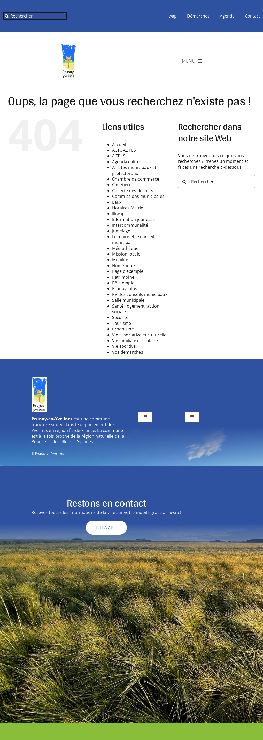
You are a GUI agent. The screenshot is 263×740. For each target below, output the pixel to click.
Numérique (123, 265)
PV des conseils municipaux (139, 294)
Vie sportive (124, 346)
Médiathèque (125, 248)
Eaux (117, 202)
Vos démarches (127, 352)
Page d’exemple (127, 271)
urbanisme (123, 329)
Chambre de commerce (135, 179)
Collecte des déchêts (132, 190)
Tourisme (121, 323)
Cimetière (122, 185)
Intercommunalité (130, 225)
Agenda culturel (128, 162)
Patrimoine (123, 277)
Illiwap (118, 213)
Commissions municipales (138, 196)
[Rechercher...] (216, 181)
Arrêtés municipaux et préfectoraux (134, 170)
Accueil (119, 144)
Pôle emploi (124, 283)
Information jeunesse (133, 219)
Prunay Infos (124, 288)
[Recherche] (7, 16)
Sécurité (120, 317)
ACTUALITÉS (124, 150)
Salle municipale (128, 300)
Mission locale (126, 254)
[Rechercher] (35, 16)
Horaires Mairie (127, 208)
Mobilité (120, 259)
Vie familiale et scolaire (135, 340)
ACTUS (118, 156)
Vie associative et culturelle (139, 335)
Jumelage (121, 231)
